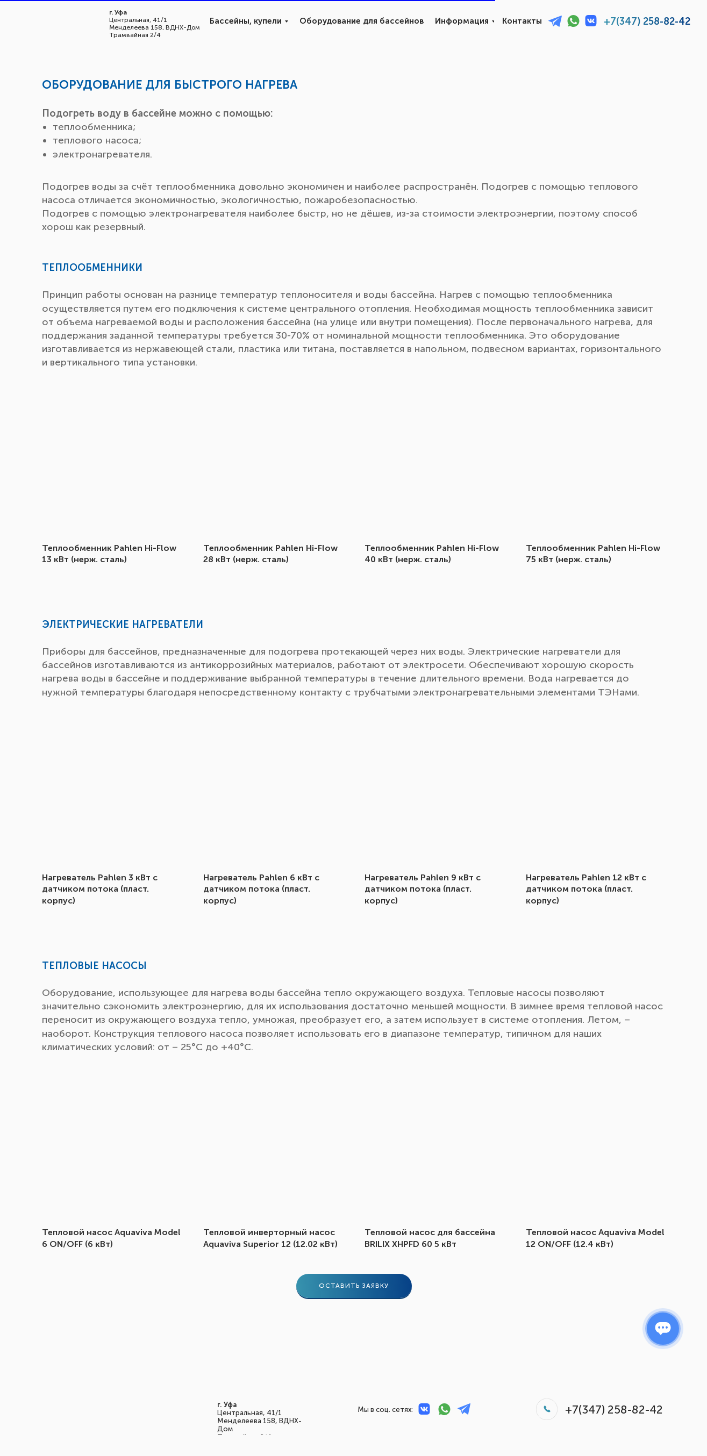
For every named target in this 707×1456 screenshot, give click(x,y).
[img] (42, 21)
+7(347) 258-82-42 (647, 21)
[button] (354, 1286)
